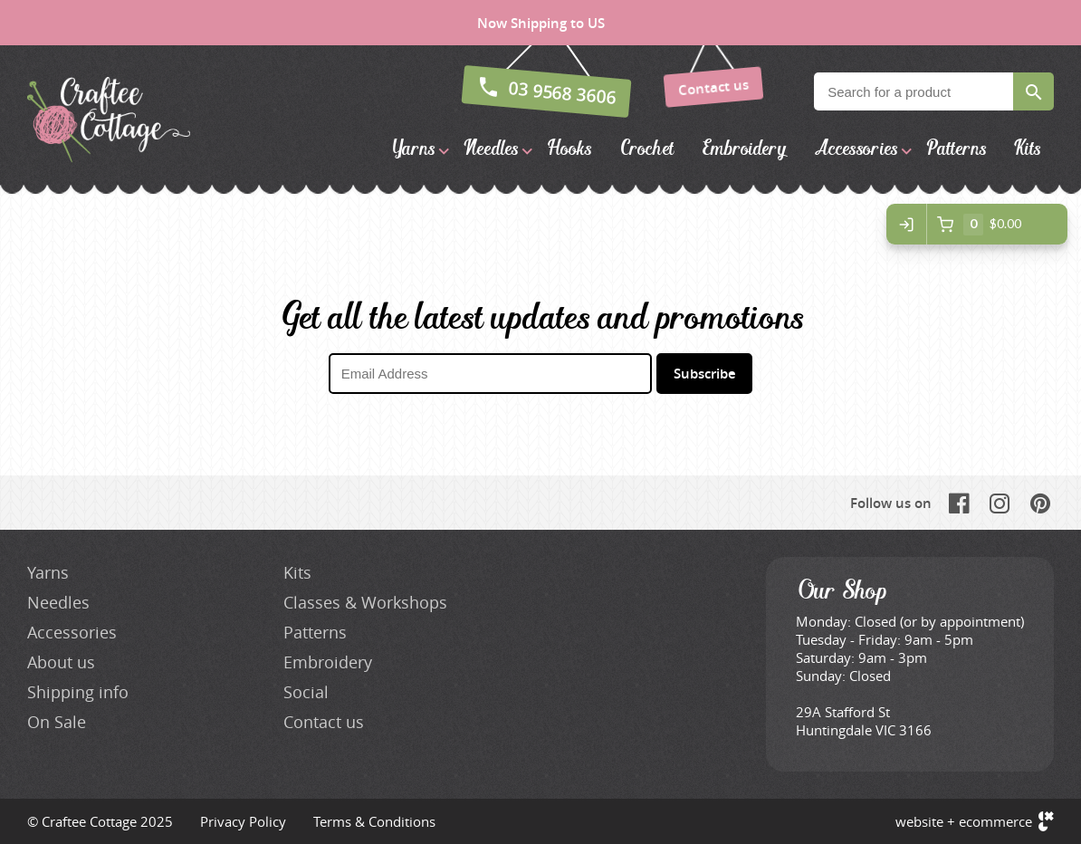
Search (1033, 91)
